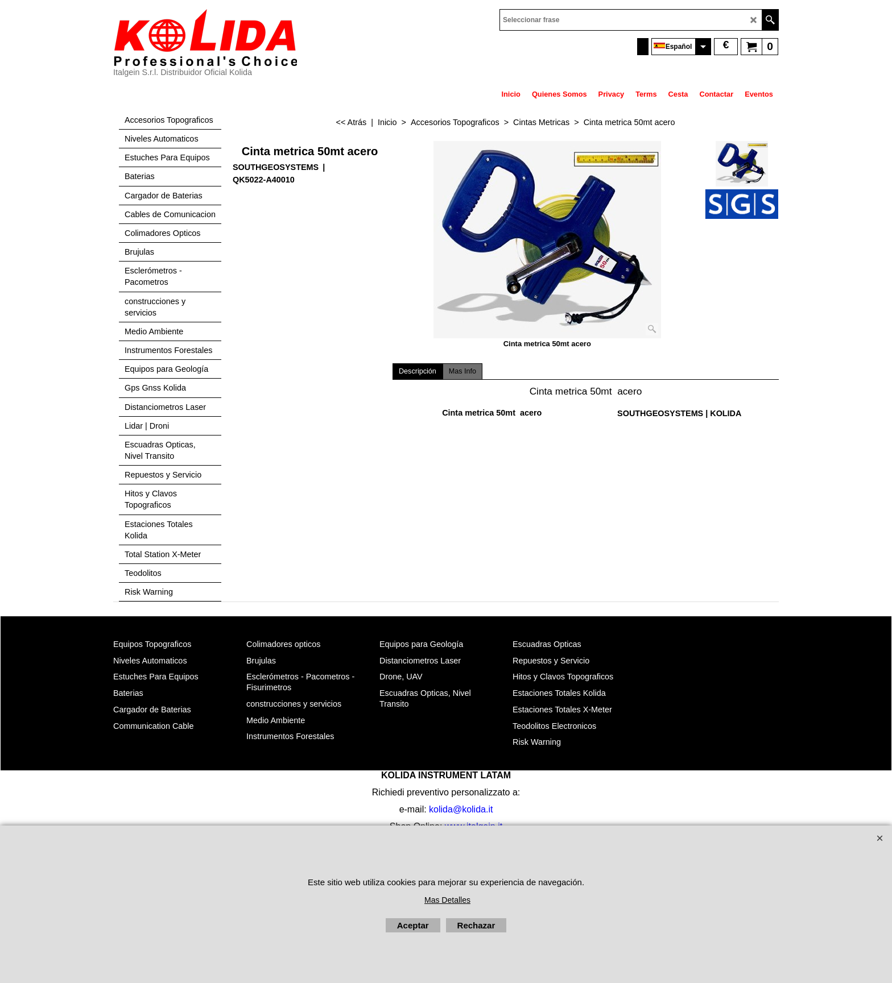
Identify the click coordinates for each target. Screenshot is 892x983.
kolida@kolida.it (461, 809)
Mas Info (462, 371)
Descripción (417, 371)
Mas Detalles (447, 900)
